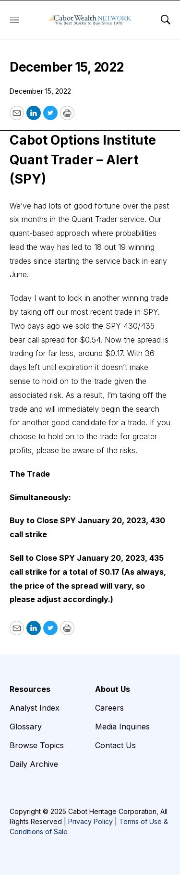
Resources (30, 689)
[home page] (90, 19)
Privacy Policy (90, 821)
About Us (112, 689)
